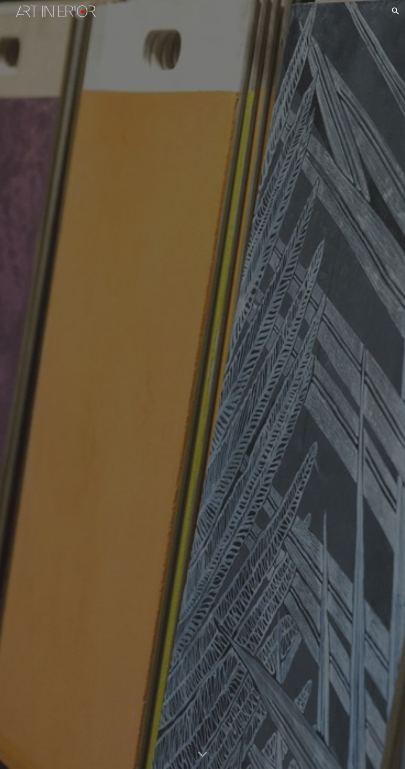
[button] (395, 11)
